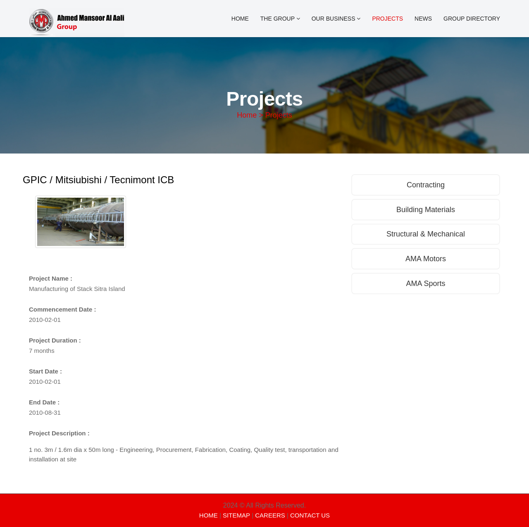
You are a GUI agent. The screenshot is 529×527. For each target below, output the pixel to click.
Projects (387, 18)
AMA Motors (425, 259)
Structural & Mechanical (425, 234)
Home (240, 18)
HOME (208, 515)
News (423, 18)
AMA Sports (425, 284)
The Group (280, 18)
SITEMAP (236, 515)
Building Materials (425, 210)
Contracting (426, 185)
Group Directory (471, 18)
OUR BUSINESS (336, 18)
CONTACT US (310, 515)
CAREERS (270, 515)
